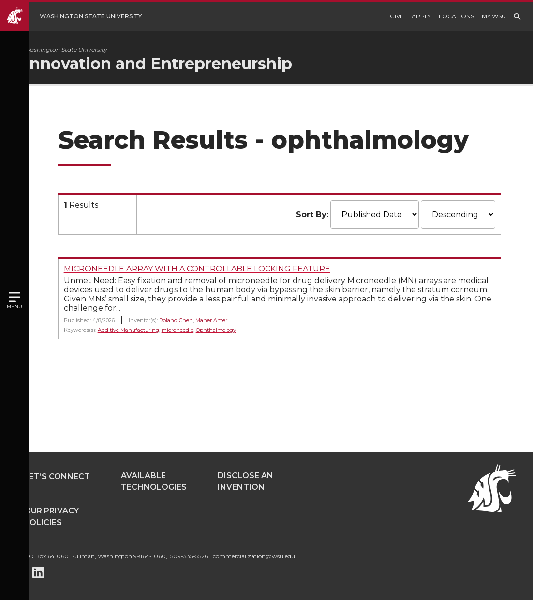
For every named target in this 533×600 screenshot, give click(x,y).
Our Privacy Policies (51, 516)
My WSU (494, 16)
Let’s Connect (57, 476)
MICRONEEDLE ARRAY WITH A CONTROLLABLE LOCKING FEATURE (215, 268)
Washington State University (84, 49)
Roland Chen (194, 320)
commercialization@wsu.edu (254, 556)
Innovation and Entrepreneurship (177, 63)
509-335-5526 (189, 556)
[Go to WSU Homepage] (78, 16)
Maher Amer (230, 320)
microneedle (196, 330)
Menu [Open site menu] (14, 306)
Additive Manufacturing (147, 330)
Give (397, 16)
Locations (456, 16)
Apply (421, 16)
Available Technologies (154, 481)
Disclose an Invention (245, 481)
